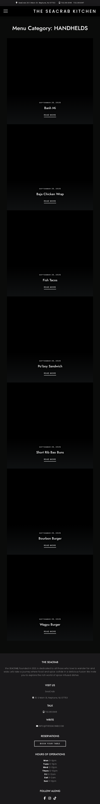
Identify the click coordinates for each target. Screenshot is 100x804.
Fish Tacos (50, 280)
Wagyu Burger (50, 624)
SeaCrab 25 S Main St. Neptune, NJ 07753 (36, 3)
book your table (50, 743)
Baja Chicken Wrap (50, 194)
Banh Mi (50, 108)
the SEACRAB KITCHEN (65, 11)
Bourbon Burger (50, 538)
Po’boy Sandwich (50, 366)
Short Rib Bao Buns (50, 452)
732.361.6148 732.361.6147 (72, 3)
